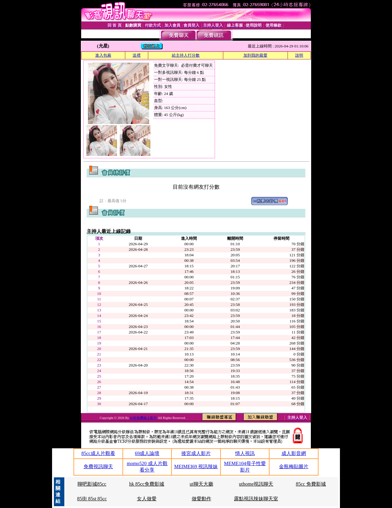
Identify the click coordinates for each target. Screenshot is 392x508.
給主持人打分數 (186, 55)
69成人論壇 (147, 453)
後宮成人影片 (196, 453)
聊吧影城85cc (91, 484)
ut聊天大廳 (201, 484)
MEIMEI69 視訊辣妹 (196, 466)
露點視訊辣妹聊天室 (256, 498)
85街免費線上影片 (144, 418)
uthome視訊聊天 (256, 484)
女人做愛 (146, 498)
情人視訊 (245, 453)
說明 (299, 55)
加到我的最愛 (255, 55)
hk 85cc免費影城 (146, 484)
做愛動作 (201, 498)
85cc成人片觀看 (98, 453)
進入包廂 (103, 55)
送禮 (137, 55)
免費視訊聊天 (98, 466)
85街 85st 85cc (92, 498)
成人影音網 (293, 453)
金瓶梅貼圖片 (293, 466)
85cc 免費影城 (311, 484)
